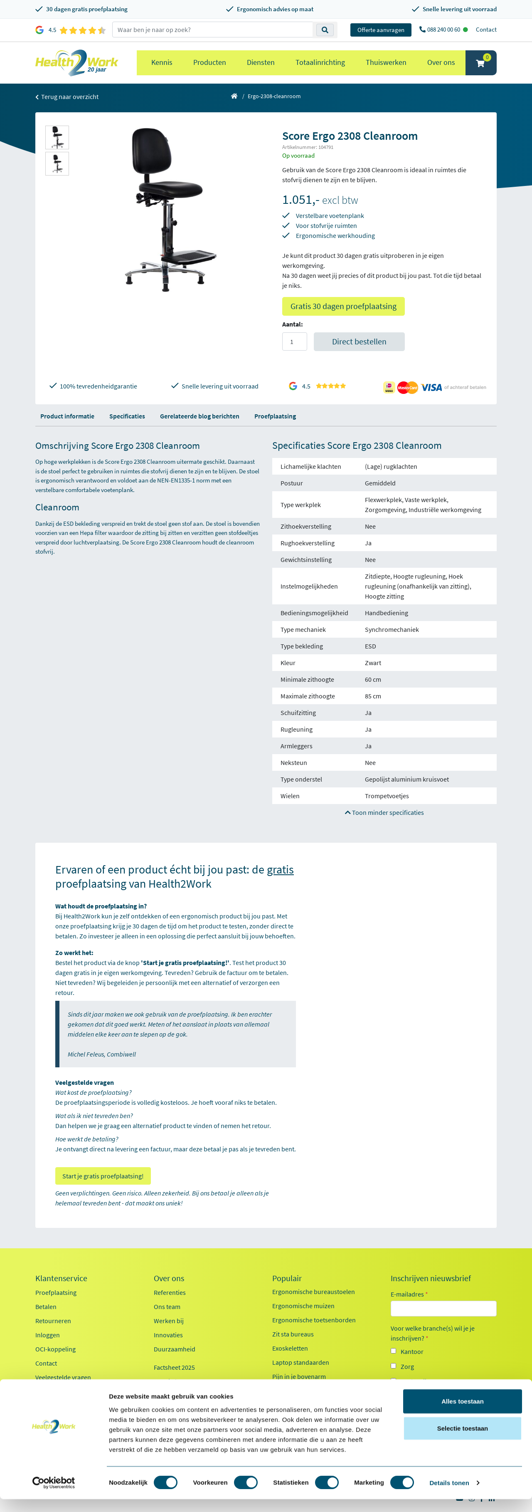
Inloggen (47, 1335)
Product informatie (67, 416)
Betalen (46, 1306)
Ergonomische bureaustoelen (313, 1291)
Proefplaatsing (275, 416)
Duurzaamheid (174, 1349)
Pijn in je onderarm (298, 1390)
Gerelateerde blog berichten (199, 416)
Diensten (261, 62)
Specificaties (127, 416)
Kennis (161, 62)
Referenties (170, 1292)
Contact (486, 29)
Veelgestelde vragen (63, 1377)
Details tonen (449, 1495)
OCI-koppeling (55, 1349)
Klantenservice (61, 1278)
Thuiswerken (386, 62)
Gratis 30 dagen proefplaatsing (344, 306)
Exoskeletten (290, 1348)
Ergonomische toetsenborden (314, 1320)
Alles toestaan (462, 1413)
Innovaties (168, 1335)
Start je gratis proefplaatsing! (103, 1176)
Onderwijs (415, 1381)
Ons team (167, 1306)
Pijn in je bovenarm (299, 1376)
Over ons (441, 62)
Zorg (407, 1366)
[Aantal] (294, 341)
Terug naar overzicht (67, 96)
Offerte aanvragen (380, 30)
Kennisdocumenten (181, 1381)
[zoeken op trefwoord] (212, 29)
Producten (209, 62)
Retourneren (53, 1321)
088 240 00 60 (444, 29)
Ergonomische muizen (303, 1306)
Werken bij (169, 1321)
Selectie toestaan (462, 1441)
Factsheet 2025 (174, 1367)
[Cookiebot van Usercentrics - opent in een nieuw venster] (53, 1496)
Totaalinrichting (320, 62)
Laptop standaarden (300, 1362)
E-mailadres (409, 1294)
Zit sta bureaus (293, 1334)
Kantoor (412, 1351)
